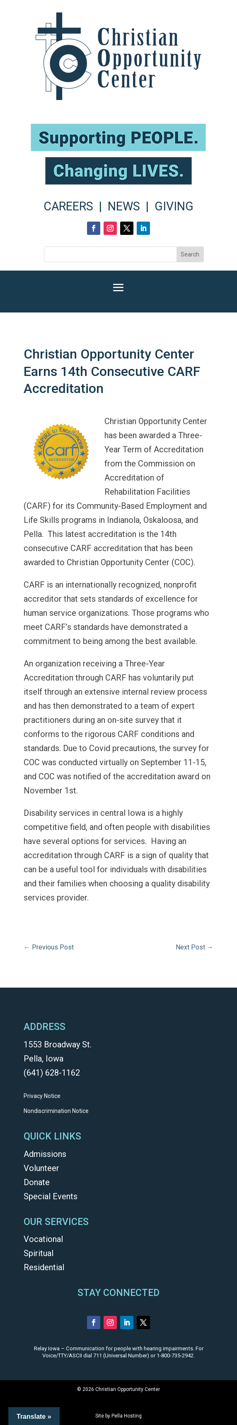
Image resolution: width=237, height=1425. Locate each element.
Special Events (50, 1196)
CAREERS (68, 206)
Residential (44, 1267)
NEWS (124, 206)
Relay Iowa (47, 1348)
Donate (37, 1182)
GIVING (174, 206)
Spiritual (38, 1253)
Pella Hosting (126, 1416)
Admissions (45, 1154)
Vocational (43, 1239)
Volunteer (41, 1168)
